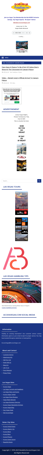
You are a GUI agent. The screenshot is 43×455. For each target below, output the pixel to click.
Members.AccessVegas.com (21, 22)
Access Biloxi (7, 432)
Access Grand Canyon (9, 439)
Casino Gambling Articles (9, 308)
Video (13, 83)
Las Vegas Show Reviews (10, 397)
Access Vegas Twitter (9, 394)
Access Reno (7, 434)
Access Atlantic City (8, 429)
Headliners (15, 72)
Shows (20, 72)
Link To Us (6, 368)
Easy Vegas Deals (8, 410)
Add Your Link (7, 360)
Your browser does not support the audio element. (21, 33)
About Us (5, 365)
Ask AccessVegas (8, 413)
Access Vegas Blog (8, 407)
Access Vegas (7, 387)
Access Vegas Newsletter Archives (13, 405)
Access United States (9, 426)
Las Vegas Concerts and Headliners (13, 389)
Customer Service (8, 355)
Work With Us (7, 362)
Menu (6, 57)
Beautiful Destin (8, 442)
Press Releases (7, 370)
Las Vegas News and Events (11, 392)
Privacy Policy (7, 373)
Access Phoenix (7, 437)
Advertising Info (7, 357)
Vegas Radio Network (9, 400)
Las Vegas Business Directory (11, 402)
